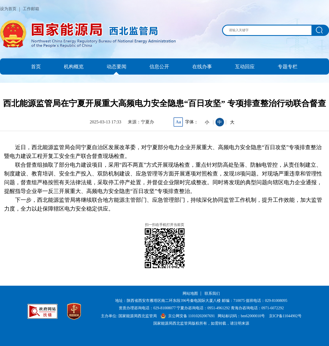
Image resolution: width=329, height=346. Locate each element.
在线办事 (202, 66)
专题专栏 (287, 66)
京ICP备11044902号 (285, 316)
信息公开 (159, 66)
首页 (36, 66)
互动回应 (245, 66)
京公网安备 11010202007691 (192, 316)
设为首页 (8, 9)
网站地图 (190, 293)
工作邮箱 (31, 9)
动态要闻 (116, 66)
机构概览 (74, 66)
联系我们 (212, 293)
